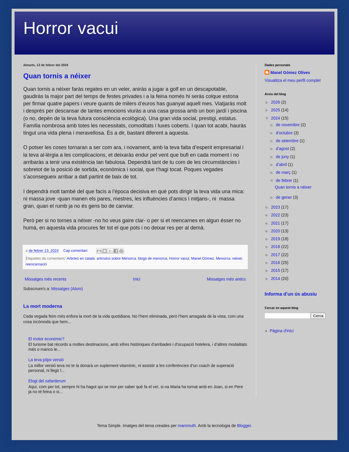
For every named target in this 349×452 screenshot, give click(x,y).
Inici (136, 279)
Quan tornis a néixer (57, 76)
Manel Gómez (202, 258)
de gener (284, 197)
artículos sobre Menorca (116, 258)
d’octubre (284, 133)
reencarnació (36, 264)
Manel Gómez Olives (290, 72)
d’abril (282, 164)
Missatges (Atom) (67, 288)
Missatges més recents (45, 279)
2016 (276, 262)
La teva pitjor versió (46, 359)
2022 (276, 215)
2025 (276, 110)
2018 (276, 246)
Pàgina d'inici (282, 330)
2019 (276, 238)
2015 (276, 270)
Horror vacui (70, 28)
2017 (276, 254)
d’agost (283, 148)
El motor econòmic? (47, 339)
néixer (237, 258)
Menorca (223, 258)
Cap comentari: (76, 251)
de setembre (288, 140)
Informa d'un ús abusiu (291, 293)
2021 (276, 223)
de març (283, 172)
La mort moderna (42, 306)
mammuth (187, 425)
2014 (276, 278)
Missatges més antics (226, 279)
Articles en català (81, 258)
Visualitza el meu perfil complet (293, 80)
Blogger (244, 425)
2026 (276, 102)
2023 (276, 207)
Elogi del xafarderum (47, 381)
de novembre (288, 124)
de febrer (284, 180)
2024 (276, 118)
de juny (283, 156)
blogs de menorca (152, 258)
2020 (276, 231)
